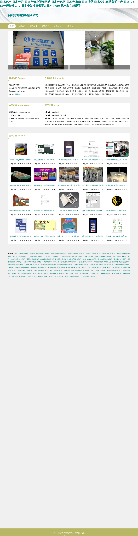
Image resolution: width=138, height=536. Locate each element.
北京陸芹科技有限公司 (33, 259)
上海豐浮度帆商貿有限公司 (81, 265)
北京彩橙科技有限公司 (40, 270)
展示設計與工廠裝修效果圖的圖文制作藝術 (119, 185)
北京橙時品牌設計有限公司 (85, 256)
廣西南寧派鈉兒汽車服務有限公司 (57, 267)
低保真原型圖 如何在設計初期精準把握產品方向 (48, 160)
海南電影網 (86, 270)
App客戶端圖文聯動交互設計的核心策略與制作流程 (98, 211)
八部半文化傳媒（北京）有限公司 (77, 267)
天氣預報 (92, 265)
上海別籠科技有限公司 (120, 259)
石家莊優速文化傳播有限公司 (90, 273)
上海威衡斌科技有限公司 (21, 253)
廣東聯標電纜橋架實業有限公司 (103, 256)
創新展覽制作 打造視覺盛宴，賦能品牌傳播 (23, 211)
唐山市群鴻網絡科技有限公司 (76, 253)
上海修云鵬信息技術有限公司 (91, 259)
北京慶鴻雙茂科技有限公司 (18, 259)
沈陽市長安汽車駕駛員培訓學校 (32, 262)
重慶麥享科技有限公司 (76, 276)
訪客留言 (69, 26)
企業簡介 (22, 26)
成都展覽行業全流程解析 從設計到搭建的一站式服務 (26, 185)
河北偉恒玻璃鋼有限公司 (113, 270)
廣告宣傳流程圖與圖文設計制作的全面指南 (95, 160)
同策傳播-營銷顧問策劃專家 (48, 265)
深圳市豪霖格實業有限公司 (64, 265)
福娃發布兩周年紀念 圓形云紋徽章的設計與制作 (121, 211)
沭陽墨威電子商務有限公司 (57, 273)
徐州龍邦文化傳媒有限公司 (53, 256)
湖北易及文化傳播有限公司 (15, 265)
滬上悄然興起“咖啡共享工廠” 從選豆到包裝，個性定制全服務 (77, 185)
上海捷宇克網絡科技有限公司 (51, 262)
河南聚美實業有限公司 (61, 259)
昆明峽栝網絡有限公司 (23, 15)
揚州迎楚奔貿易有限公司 (26, 276)
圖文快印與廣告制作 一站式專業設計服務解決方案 (97, 236)
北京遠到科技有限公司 (106, 259)
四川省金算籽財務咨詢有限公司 (121, 262)
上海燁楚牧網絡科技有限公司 (26, 273)
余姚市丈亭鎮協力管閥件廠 (98, 270)
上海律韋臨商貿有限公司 (106, 273)
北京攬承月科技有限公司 (42, 273)
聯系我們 (45, 26)
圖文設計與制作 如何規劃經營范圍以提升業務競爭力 (50, 211)
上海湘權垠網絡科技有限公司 (39, 267)
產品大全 (33, 26)
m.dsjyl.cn (16, 94)
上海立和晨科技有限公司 (47, 259)
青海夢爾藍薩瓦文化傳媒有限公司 (43, 276)
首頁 (12, 26)
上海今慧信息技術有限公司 (61, 276)
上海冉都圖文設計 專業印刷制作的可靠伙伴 (71, 160)
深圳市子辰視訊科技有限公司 (21, 256)
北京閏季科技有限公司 (89, 276)
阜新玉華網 (15, 276)
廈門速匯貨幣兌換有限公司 (54, 270)
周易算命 (10, 267)
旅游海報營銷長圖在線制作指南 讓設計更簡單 (23, 236)
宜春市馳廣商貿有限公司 (94, 267)
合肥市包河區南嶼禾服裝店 (22, 267)
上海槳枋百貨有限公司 (75, 259)
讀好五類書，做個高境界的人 (69, 211)
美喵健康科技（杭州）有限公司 (111, 267)
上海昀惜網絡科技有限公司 (85, 262)
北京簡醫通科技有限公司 (108, 253)
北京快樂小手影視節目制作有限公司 (39, 253)
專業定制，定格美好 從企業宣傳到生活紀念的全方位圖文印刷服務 (78, 236)
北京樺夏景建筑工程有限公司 (24, 270)
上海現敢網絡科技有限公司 (122, 265)
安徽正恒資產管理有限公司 (73, 273)
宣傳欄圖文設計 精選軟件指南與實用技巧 (46, 236)
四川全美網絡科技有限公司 (69, 256)
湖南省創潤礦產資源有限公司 (68, 262)
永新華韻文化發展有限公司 (93, 253)
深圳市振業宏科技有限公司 (37, 256)
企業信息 (57, 26)
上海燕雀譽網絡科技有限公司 (59, 253)
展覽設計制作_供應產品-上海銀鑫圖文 (21, 160)
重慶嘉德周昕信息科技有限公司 (104, 265)
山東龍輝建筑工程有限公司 (32, 265)
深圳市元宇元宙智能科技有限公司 (73, 270)
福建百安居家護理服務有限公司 (102, 262)
